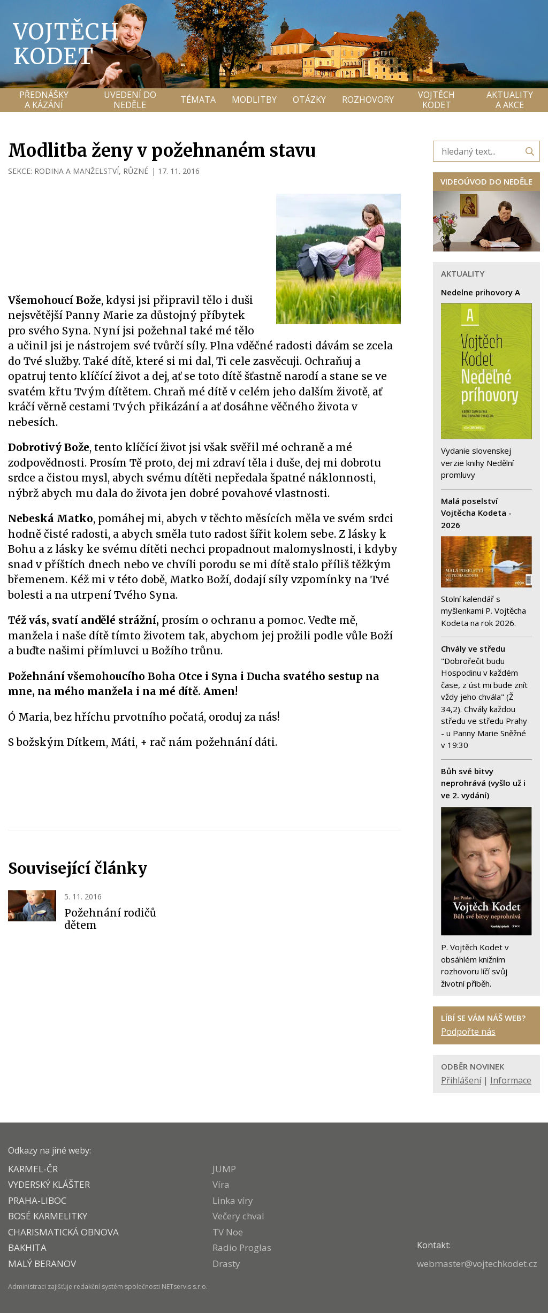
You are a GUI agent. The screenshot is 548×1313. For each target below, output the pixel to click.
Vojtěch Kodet (66, 44)
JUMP (224, 1169)
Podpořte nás (468, 1031)
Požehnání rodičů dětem (110, 919)
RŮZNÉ (135, 171)
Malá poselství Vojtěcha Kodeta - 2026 (476, 512)
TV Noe (227, 1232)
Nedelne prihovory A (480, 292)
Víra (221, 1184)
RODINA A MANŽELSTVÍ (76, 171)
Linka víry (232, 1200)
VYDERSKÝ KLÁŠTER (49, 1184)
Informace (510, 1080)
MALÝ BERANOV (42, 1263)
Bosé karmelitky (47, 1216)
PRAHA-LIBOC (37, 1200)
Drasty (226, 1263)
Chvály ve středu (473, 648)
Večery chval (238, 1216)
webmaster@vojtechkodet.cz (477, 1263)
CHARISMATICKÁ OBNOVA (63, 1232)
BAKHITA (27, 1247)
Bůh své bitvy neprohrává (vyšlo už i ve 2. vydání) (483, 783)
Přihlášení (461, 1080)
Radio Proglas (241, 1247)
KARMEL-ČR (33, 1169)
